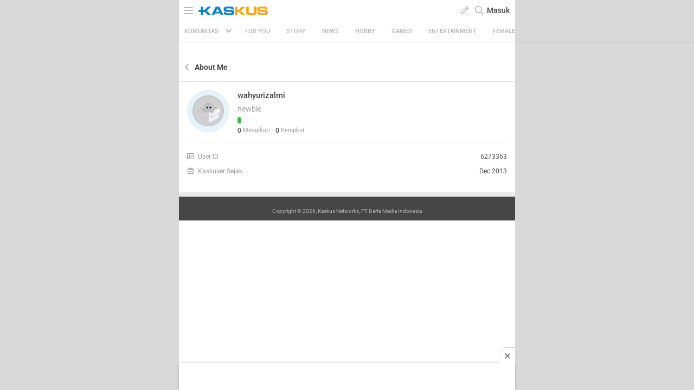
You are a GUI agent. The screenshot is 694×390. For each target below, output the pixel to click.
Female (504, 31)
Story (296, 31)
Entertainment (452, 31)
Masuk (498, 10)
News (330, 31)
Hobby (365, 31)
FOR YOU (257, 31)
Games (401, 31)
